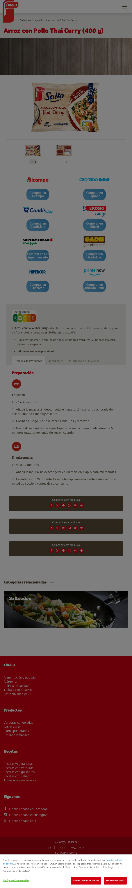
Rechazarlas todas (115, 880)
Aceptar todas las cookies (86, 880)
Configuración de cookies (16, 880)
